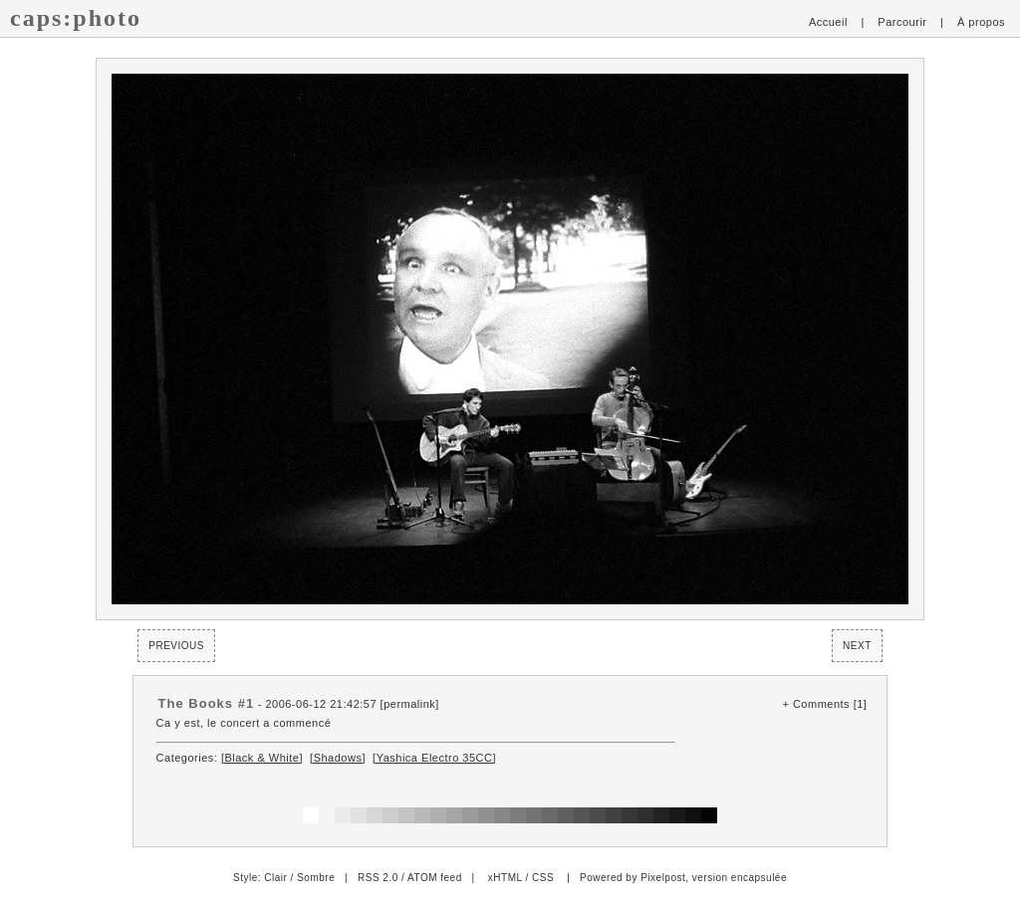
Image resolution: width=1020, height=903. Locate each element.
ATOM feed (434, 877)
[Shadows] (338, 758)
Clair (275, 877)
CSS (543, 877)
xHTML (505, 877)
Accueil (828, 22)
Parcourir (902, 22)
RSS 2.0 (378, 877)
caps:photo (75, 18)
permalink (409, 704)
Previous (176, 645)
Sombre (316, 877)
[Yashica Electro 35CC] (434, 758)
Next (857, 645)
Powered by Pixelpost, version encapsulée (683, 877)
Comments (821, 704)
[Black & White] (262, 758)
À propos (981, 22)
